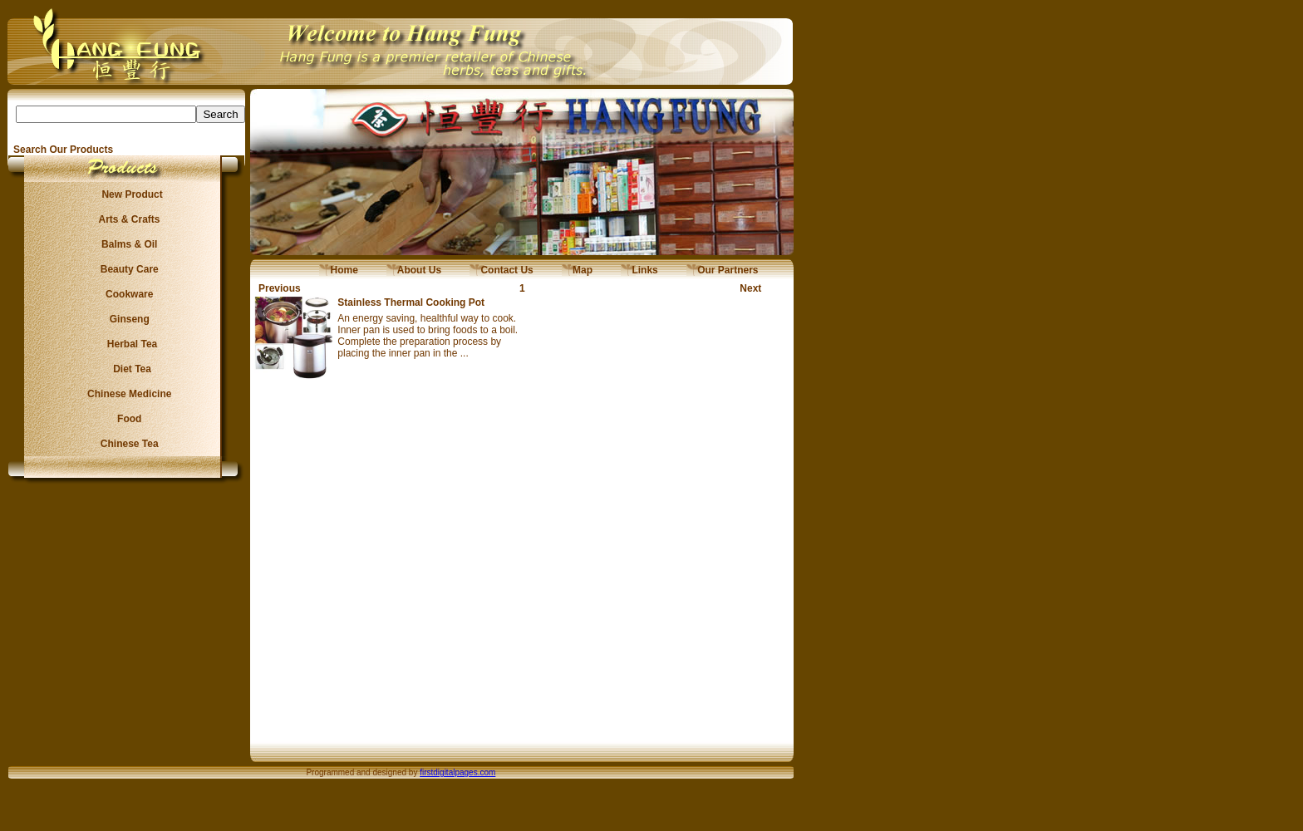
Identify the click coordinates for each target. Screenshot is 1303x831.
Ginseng (126, 319)
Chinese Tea (127, 444)
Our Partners (722, 270)
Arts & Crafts (127, 219)
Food (126, 419)
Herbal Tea (126, 344)
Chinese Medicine (126, 394)
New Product (127, 194)
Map (577, 270)
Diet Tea (127, 369)
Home (338, 270)
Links (639, 270)
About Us (413, 270)
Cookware (126, 294)
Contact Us (501, 270)
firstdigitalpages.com (457, 772)
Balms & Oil (126, 244)
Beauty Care (126, 269)
